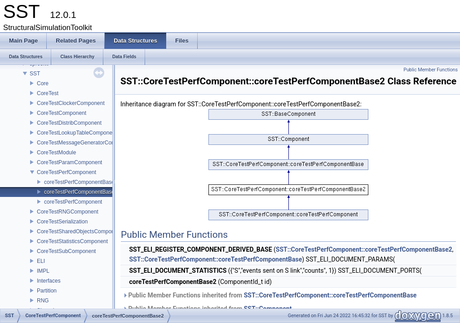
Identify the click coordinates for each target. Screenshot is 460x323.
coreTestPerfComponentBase (79, 182)
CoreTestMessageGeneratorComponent (85, 143)
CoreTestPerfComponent (66, 172)
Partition (47, 291)
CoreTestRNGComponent (67, 212)
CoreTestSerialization (62, 221)
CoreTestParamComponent (69, 162)
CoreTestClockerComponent (71, 103)
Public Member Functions (430, 70)
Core (43, 83)
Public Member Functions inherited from (269, 295)
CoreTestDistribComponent (69, 123)
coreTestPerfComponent (73, 202)
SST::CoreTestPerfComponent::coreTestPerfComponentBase (215, 259)
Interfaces (49, 281)
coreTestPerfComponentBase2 (80, 192)
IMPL (43, 271)
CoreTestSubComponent (66, 251)
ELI (41, 261)
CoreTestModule (56, 152)
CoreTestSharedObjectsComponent (79, 231)
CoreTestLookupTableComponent (77, 133)
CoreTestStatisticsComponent (72, 241)
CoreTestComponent (61, 113)
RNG (43, 300)
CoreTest (47, 93)
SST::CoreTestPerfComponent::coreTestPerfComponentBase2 (364, 249)
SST (35, 73)
